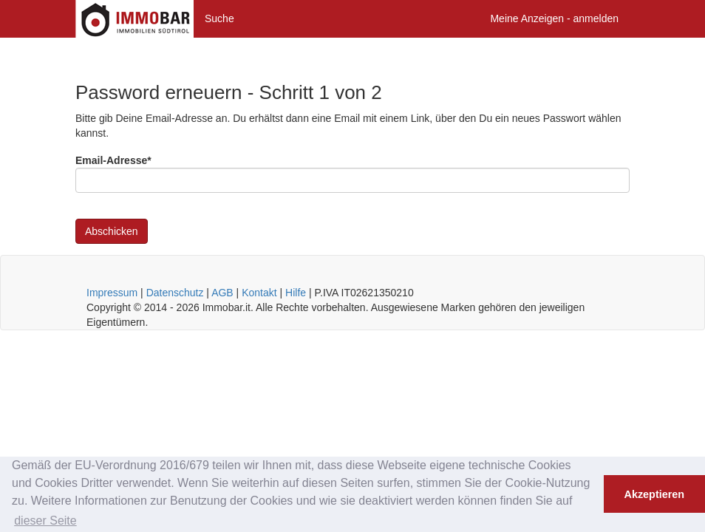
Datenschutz (175, 293)
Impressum (111, 293)
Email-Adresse (113, 160)
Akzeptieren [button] (654, 494)
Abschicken (111, 231)
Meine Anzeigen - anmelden (554, 18)
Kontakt (259, 293)
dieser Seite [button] (45, 520)
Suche (219, 18)
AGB (222, 293)
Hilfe (295, 293)
